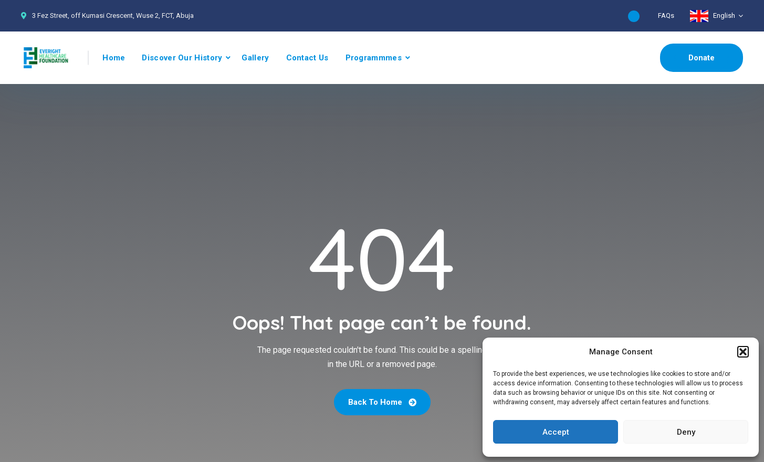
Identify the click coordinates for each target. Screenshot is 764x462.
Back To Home (382, 402)
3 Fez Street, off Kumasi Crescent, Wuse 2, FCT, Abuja (113, 15)
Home (113, 57)
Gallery (255, 57)
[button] (743, 351)
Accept (555, 432)
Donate (701, 57)
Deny (686, 432)
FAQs (666, 15)
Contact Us (307, 57)
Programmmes (374, 57)
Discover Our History (182, 57)
